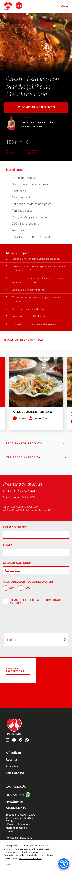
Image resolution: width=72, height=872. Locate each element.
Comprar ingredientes (36, 107)
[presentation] (36, 620)
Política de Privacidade (44, 600)
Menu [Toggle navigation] (64, 6)
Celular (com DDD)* (17, 562)
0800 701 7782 (15, 794)
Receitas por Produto (36, 443)
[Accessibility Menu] (63, 863)
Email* (7, 545)
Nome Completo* (15, 527)
